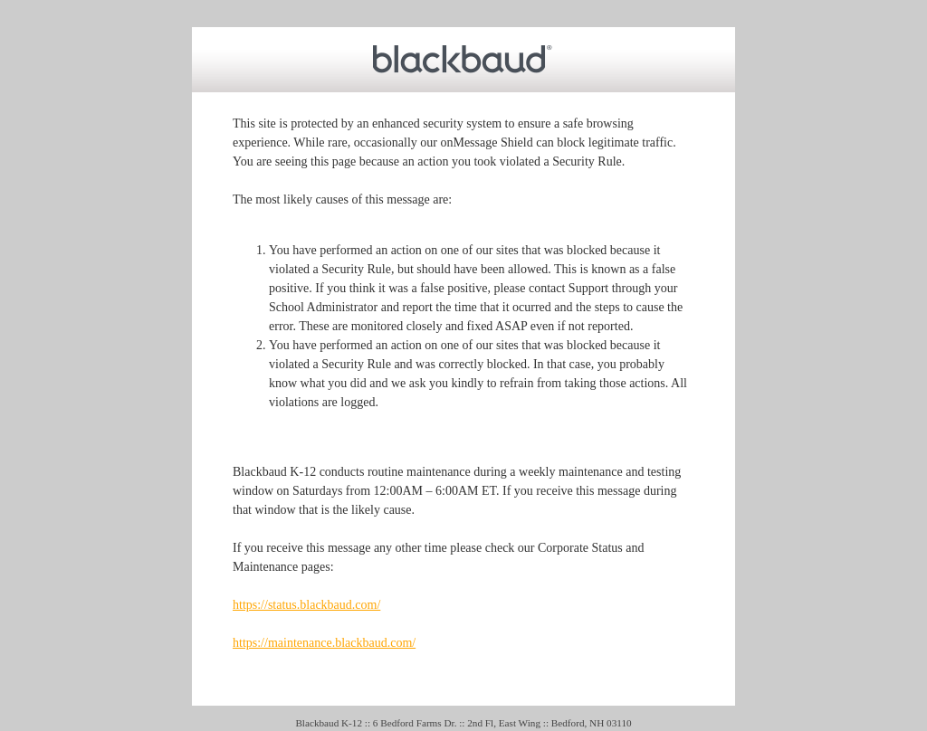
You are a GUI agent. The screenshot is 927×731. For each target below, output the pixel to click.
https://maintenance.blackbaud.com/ (324, 643)
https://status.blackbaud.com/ (306, 605)
